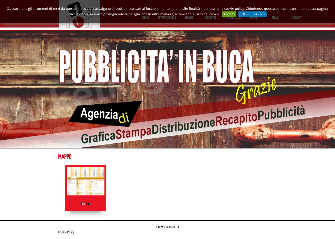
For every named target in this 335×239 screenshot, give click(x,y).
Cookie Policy (66, 232)
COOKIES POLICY (252, 14)
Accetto (229, 14)
